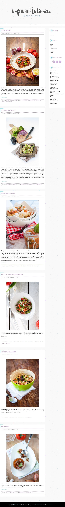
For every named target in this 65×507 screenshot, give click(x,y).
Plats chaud (10, 100)
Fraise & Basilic (53, 71)
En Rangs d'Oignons (54, 76)
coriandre (30, 184)
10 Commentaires (13, 196)
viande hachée (9, 101)
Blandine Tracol (38, 504)
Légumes (13, 184)
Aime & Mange (53, 72)
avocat (22, 184)
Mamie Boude (53, 99)
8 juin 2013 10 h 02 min (5, 277)
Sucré (51, 47)
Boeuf (7, 100)
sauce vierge (27, 492)
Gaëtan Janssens (50, 504)
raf (18, 33)
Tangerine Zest (53, 84)
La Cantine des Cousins (55, 77)
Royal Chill (52, 90)
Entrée (10, 184)
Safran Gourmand (54, 100)
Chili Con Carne (6, 30)
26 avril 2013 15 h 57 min (5, 429)
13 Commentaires (14, 33)
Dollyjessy (52, 102)
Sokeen (51, 92)
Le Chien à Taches (53, 73)
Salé (14, 100)
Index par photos (53, 48)
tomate (5, 101)
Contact (51, 52)
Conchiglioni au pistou (8, 193)
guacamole (34, 184)
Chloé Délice (52, 87)
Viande (16, 100)
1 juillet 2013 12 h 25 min (5, 196)
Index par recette (53, 49)
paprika (40, 100)
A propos (52, 51)
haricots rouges (35, 100)
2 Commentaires (13, 277)
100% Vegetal (53, 85)
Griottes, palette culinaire (55, 91)
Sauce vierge (5, 426)
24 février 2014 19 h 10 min (6, 33)
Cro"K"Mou (52, 81)
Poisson (10, 492)
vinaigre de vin (7, 343)
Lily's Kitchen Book (54, 79)
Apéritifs (7, 184)
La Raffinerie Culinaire (16, 504)
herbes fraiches (22, 492)
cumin (31, 100)
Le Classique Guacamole (8, 110)
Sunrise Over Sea (53, 83)
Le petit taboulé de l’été (8, 352)
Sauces (14, 492)
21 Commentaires (14, 113)
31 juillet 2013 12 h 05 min (6, 113)
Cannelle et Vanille (54, 88)
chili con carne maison (25, 100)
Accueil (51, 44)
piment (3, 101)
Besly (51, 96)
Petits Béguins (53, 75)
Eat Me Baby (52, 98)
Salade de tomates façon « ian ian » (12, 274)
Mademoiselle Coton (54, 80)
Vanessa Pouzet (53, 103)
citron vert (26, 184)
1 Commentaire (13, 429)
